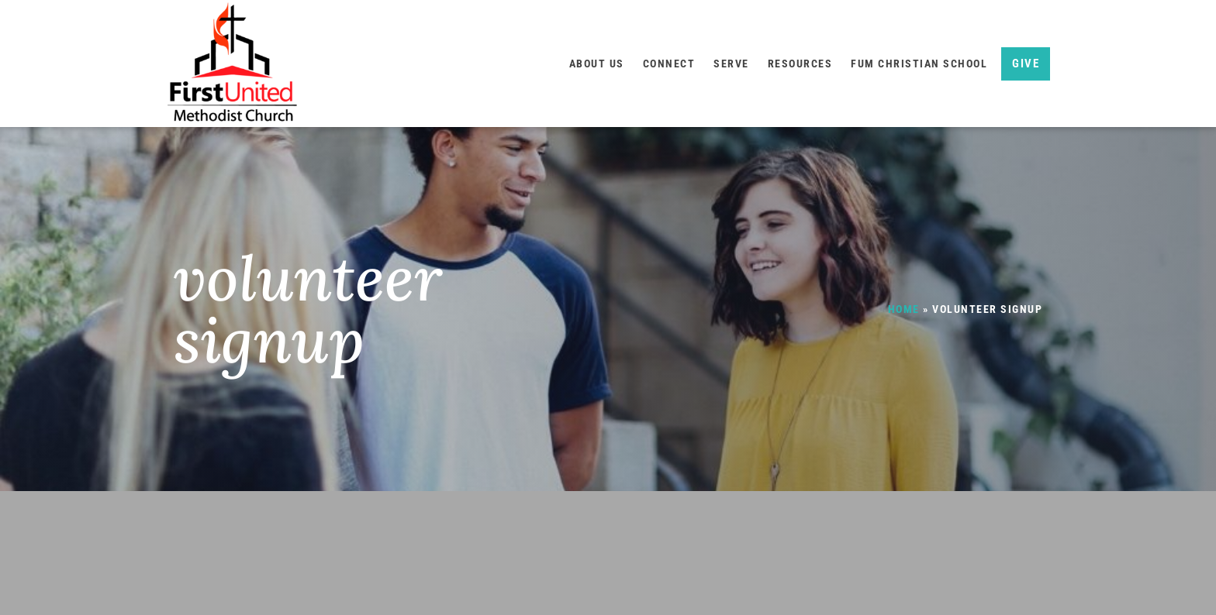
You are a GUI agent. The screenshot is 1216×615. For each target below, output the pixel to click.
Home (904, 309)
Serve (731, 63)
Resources (800, 63)
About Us (596, 63)
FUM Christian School (919, 63)
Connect (669, 63)
